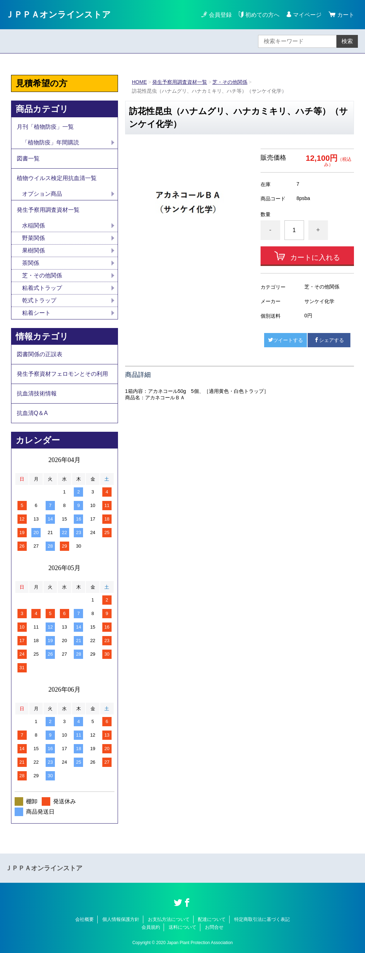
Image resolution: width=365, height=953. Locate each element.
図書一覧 (28, 158)
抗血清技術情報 (37, 393)
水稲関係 (33, 225)
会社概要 (84, 919)
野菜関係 (33, 238)
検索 (347, 41)
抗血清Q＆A (32, 413)
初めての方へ (259, 14)
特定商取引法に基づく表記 (262, 919)
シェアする (329, 340)
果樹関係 (33, 250)
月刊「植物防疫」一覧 (45, 127)
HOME (139, 82)
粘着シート (36, 313)
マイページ (307, 15)
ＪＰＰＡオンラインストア (58, 14)
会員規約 (151, 927)
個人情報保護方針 (120, 919)
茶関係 (30, 263)
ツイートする (285, 340)
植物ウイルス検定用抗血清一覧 (57, 178)
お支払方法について (169, 919)
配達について (212, 919)
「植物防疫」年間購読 (50, 142)
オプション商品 (42, 194)
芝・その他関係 (229, 82)
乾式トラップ (39, 300)
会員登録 (220, 15)
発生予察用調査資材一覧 (179, 82)
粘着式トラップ (42, 288)
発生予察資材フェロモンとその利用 (62, 374)
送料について (182, 927)
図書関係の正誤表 (39, 354)
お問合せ (214, 927)
